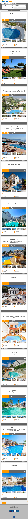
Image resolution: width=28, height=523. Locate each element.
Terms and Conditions (14, 507)
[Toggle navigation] (26, 1)
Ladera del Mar (4, 160)
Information (14, 506)
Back (4, 503)
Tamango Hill (3, 235)
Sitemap (13, 508)
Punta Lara (3, 47)
